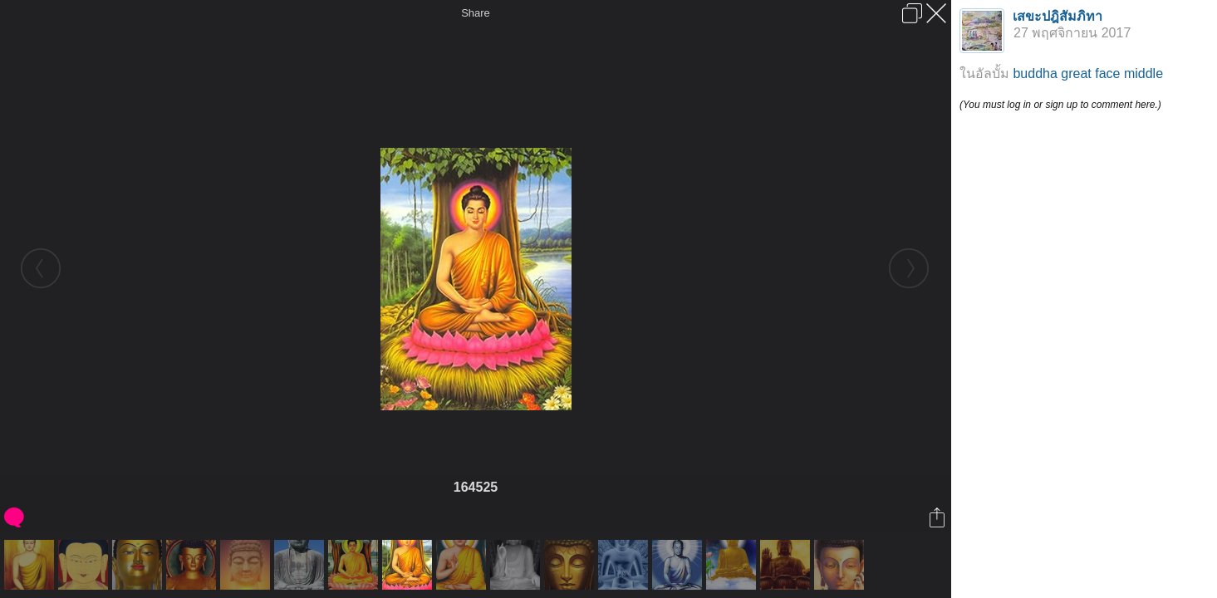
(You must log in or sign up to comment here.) (1060, 104)
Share (475, 13)
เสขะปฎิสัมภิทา (1057, 16)
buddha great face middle (1088, 73)
